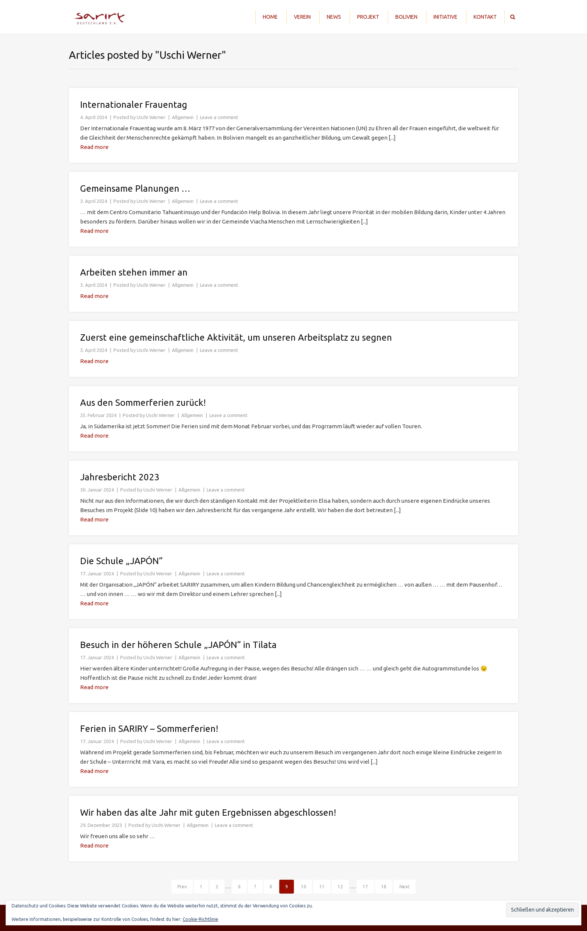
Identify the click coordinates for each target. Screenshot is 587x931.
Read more (94, 147)
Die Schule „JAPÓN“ (121, 561)
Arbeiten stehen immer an (134, 272)
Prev (182, 886)
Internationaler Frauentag (133, 105)
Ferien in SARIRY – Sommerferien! (149, 729)
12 (340, 886)
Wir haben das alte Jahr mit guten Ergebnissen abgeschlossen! (208, 812)
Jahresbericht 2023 (119, 477)
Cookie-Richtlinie (200, 919)
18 (383, 886)
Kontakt (485, 17)
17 (365, 886)
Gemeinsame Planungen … (135, 188)
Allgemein (183, 117)
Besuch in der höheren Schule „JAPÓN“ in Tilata (178, 645)
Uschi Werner (151, 117)
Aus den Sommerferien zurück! (143, 403)
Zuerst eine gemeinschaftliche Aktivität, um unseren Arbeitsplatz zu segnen (236, 337)
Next (404, 886)
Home (270, 17)
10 (303, 886)
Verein (302, 17)
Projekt (368, 17)
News (334, 17)
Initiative (445, 17)
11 (322, 886)
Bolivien (406, 17)
